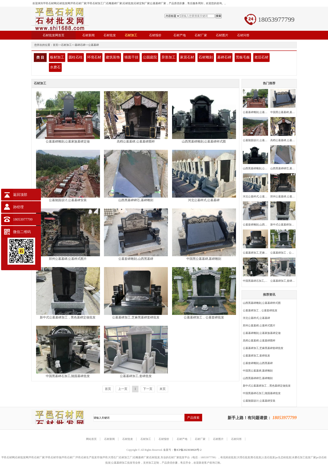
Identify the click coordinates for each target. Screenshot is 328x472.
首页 (55, 44)
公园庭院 (150, 57)
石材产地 (182, 439)
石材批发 (127, 439)
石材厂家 (200, 439)
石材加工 (66, 44)
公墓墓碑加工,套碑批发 (136, 376)
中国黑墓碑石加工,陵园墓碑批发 (68, 376)
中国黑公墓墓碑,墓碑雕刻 (203, 258)
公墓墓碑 (93, 44)
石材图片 (218, 439)
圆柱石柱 (76, 57)
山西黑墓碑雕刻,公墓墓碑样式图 (204, 141)
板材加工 (57, 57)
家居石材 (187, 57)
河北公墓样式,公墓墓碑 (204, 200)
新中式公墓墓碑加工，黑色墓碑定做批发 (68, 317)
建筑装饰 (113, 57)
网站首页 (91, 439)
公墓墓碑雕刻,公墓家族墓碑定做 (68, 141)
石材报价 (164, 439)
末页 (162, 389)
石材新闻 (109, 439)
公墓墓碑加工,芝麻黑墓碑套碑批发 (135, 317)
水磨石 (55, 67)
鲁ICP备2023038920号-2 (187, 449)
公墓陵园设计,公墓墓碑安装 (68, 200)
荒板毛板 (243, 57)
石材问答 (236, 439)
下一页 (147, 389)
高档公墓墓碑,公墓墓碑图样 (136, 141)
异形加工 (168, 57)
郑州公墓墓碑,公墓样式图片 (68, 258)
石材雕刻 (206, 57)
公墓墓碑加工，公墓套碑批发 (204, 317)
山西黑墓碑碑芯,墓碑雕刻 (135, 200)
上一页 (122, 389)
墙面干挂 (131, 57)
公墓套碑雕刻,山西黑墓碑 (135, 258)
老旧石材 (261, 57)
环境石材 (94, 57)
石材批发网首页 (53, 35)
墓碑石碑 (80, 44)
